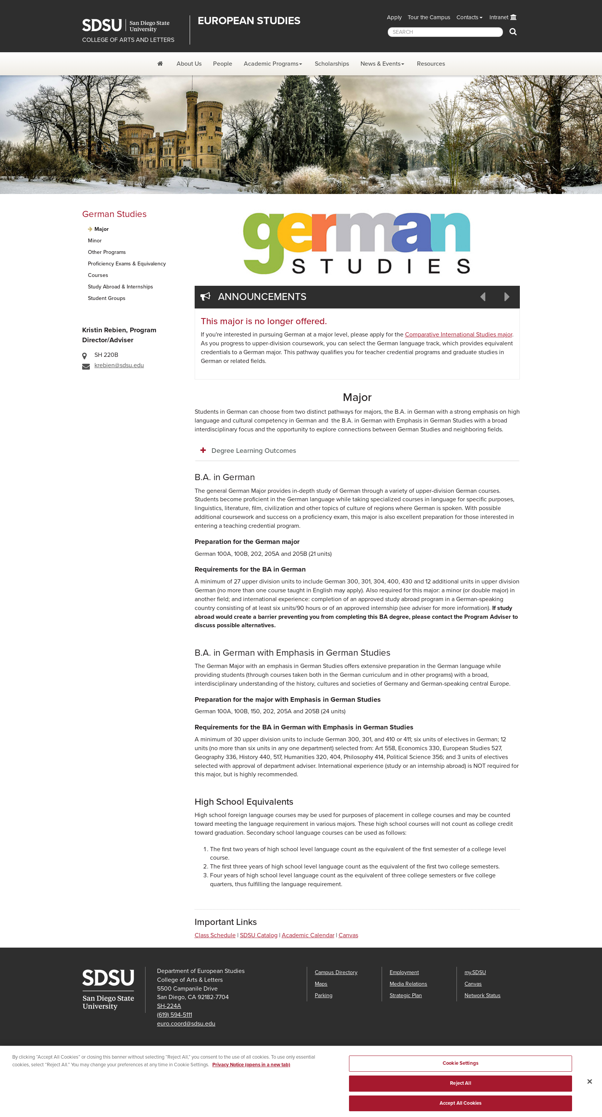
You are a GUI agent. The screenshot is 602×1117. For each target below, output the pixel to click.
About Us (189, 64)
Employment (404, 972)
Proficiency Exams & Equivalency (127, 263)
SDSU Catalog (259, 935)
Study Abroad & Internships (120, 286)
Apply (394, 17)
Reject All (460, 1089)
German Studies (114, 214)
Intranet (499, 17)
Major (101, 229)
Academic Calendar (308, 935)
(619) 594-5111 (174, 1015)
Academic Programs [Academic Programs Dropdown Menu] (271, 64)
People (222, 64)
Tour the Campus (429, 17)
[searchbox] (445, 32)
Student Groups (107, 298)
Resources (431, 64)
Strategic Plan (406, 995)
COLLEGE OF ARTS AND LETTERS (128, 40)
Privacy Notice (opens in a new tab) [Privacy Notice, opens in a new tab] (251, 1071)
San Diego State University (133, 25)
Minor (95, 240)
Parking (323, 995)
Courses (98, 275)
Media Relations (408, 984)
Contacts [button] (467, 17)
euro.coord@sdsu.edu (186, 1024)
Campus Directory (336, 972)
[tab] (357, 451)
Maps (321, 984)
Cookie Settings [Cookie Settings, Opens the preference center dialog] (460, 1069)
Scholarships (332, 64)
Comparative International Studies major (458, 334)
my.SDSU (475, 972)
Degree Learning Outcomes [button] (254, 450)
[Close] (589, 1087)
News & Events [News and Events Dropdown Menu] (380, 64)
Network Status (483, 995)
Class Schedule (215, 935)
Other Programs (107, 252)
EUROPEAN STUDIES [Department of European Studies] (249, 20)
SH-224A (169, 1006)
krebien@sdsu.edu (119, 365)
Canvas (348, 935)
